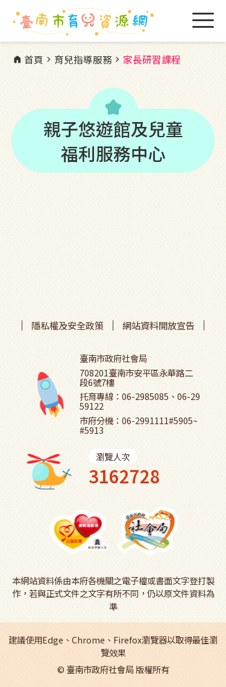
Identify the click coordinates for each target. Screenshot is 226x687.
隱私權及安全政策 (67, 325)
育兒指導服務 (77, 59)
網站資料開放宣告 (158, 325)
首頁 (27, 59)
